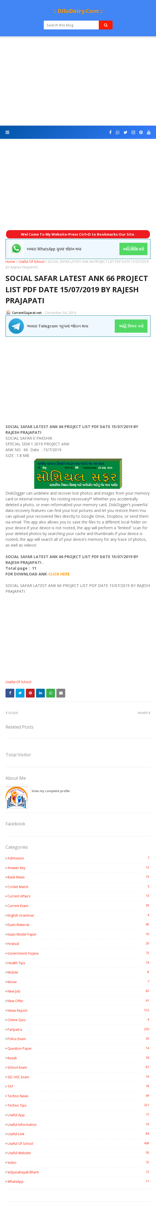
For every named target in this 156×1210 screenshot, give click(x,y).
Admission (78, 858)
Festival (78, 943)
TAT (78, 1086)
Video (78, 1162)
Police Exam (78, 1038)
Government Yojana (78, 953)
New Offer (78, 1000)
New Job (78, 991)
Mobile (78, 972)
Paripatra (78, 1029)
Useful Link (78, 1133)
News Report (78, 1010)
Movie (78, 981)
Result (78, 1057)
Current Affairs (78, 896)
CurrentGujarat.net (27, 312)
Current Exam (78, 905)
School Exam (78, 1067)
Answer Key (78, 867)
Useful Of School (31, 261)
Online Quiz (78, 1019)
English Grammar (78, 915)
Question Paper (78, 1048)
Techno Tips (78, 1105)
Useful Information (78, 1124)
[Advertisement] (78, 81)
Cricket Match (78, 886)
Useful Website (78, 1152)
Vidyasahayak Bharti (78, 1172)
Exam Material (78, 924)
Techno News (78, 1095)
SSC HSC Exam (78, 1076)
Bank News (78, 877)
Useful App (78, 1114)
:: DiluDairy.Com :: (78, 11)
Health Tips (78, 962)
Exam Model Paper (78, 934)
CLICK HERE (59, 574)
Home (10, 261)
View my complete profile (51, 791)
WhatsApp (78, 1181)
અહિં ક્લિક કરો (131, 326)
